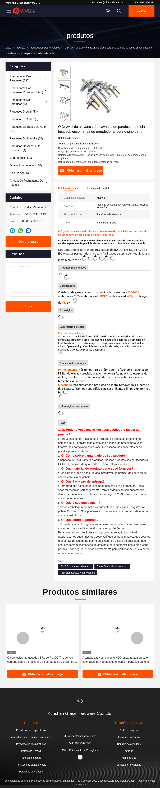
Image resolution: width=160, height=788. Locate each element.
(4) (25, 148)
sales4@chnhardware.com (108, 2)
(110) (26, 165)
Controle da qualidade (129, 744)
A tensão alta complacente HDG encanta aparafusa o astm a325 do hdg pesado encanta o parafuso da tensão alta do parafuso (117, 660)
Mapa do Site (129, 757)
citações (141, 10)
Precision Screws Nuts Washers (78, 572)
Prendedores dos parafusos (45, 47)
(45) (26, 90)
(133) (20, 101)
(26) (26, 138)
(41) (28, 128)
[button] (64, 119)
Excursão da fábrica (129, 737)
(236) (20, 78)
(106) (22, 157)
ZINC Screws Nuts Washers (76, 566)
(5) (19, 173)
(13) (24, 111)
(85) (26, 182)
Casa (8, 47)
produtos (20, 47)
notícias (129, 751)
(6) (24, 119)
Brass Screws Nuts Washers (112, 566)
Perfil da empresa (129, 730)
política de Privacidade (129, 764)
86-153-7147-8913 (142, 2)
